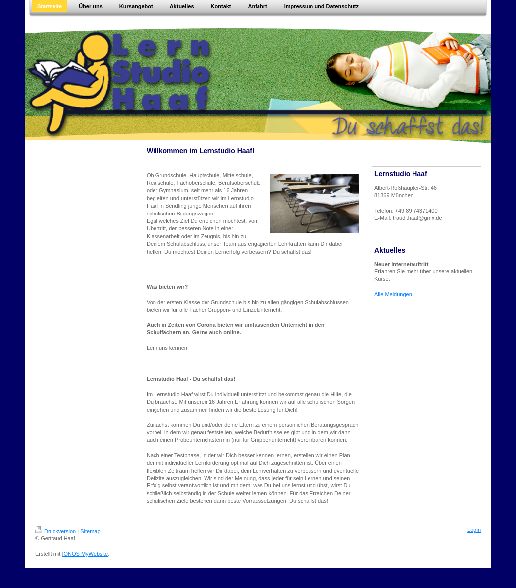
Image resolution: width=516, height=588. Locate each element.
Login (474, 530)
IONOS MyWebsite (85, 554)
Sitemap (90, 531)
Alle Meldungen (393, 294)
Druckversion (55, 531)
